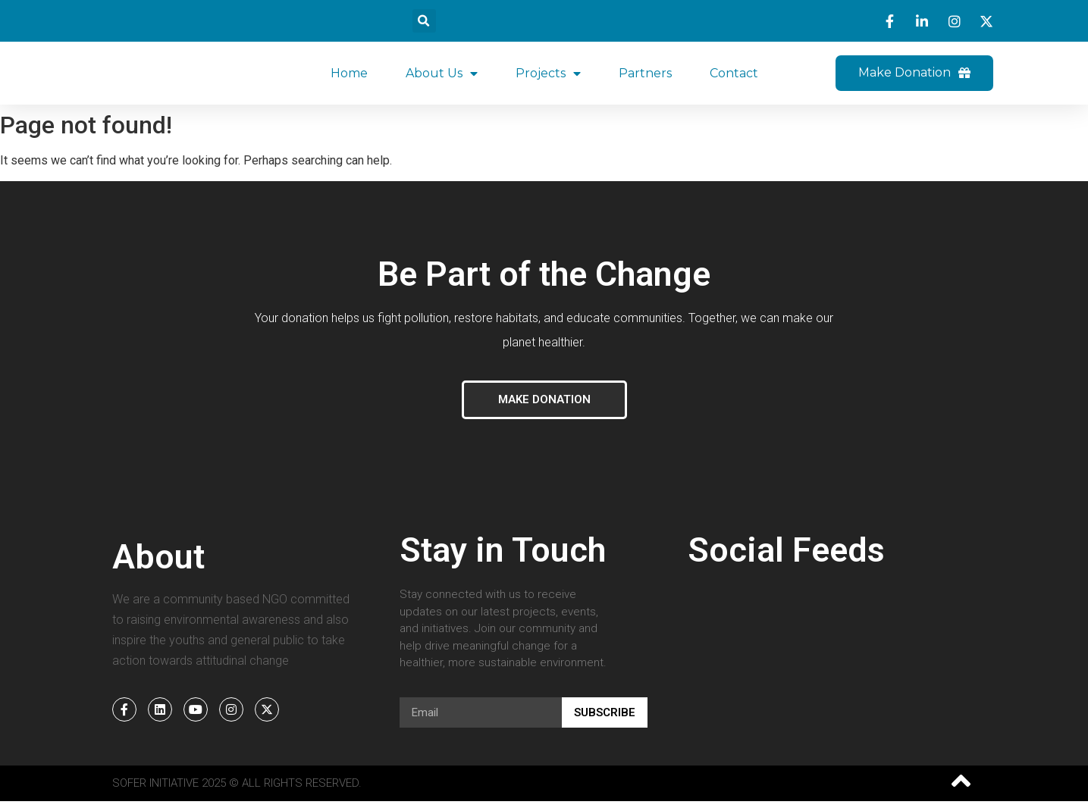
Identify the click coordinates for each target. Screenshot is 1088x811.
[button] (424, 21)
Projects (548, 78)
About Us (442, 78)
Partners (645, 77)
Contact (734, 77)
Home (349, 77)
